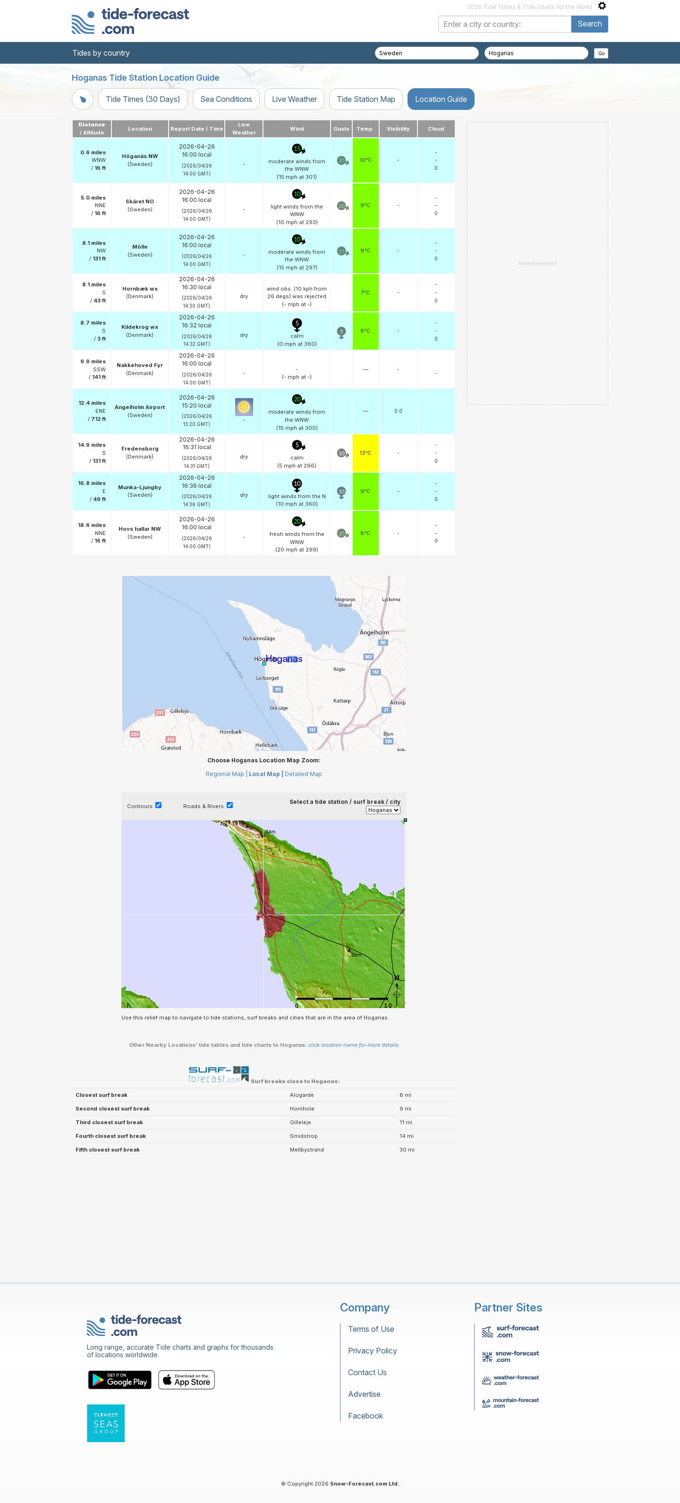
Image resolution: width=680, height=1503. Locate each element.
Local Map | (266, 773)
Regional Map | (226, 773)
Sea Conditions (226, 99)
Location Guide (441, 99)
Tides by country (101, 53)
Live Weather (294, 99)
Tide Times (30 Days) (143, 99)
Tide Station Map (366, 99)
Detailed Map (303, 773)
